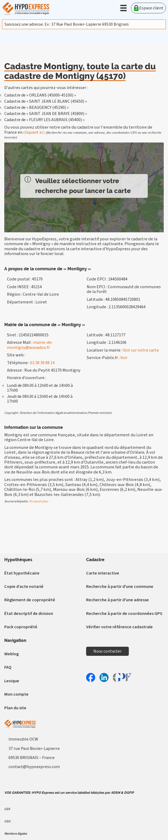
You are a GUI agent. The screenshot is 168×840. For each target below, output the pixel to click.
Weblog (11, 654)
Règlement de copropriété (29, 600)
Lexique (11, 681)
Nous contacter (107, 651)
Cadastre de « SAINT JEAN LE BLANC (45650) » (45, 101)
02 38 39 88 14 (42, 363)
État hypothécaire (21, 573)
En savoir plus (38, 501)
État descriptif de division (28, 613)
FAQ (7, 667)
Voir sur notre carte (141, 350)
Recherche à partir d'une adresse (117, 600)
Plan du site (15, 708)
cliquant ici (33, 132)
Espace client (148, 8)
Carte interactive (102, 573)
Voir (123, 358)
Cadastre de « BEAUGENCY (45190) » (36, 107)
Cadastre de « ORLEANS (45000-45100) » (40, 95)
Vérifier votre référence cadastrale (119, 627)
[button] (123, 8)
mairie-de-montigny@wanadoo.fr (30, 344)
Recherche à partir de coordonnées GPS (124, 613)
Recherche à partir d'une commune (119, 586)
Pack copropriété (20, 627)
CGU (7, 821)
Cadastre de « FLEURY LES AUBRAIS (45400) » (44, 120)
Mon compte (16, 694)
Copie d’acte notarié (23, 586)
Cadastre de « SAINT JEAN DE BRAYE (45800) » (45, 114)
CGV (7, 809)
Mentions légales (15, 833)
